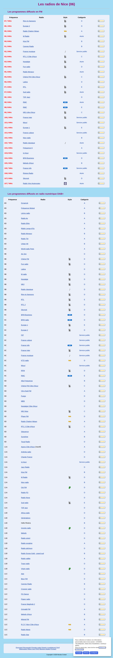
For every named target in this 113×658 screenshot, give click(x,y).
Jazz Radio (25, 467)
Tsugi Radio (25, 442)
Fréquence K (28, 148)
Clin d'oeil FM (26, 391)
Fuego (23, 396)
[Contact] (53, 649)
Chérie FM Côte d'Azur (31, 77)
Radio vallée (25, 558)
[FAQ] (37, 649)
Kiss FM (26, 41)
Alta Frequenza (26, 381)
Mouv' (25, 123)
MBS (23, 401)
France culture (28, 133)
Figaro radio (25, 599)
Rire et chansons (29, 21)
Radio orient (25, 538)
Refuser (86, 652)
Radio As (24, 218)
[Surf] (58, 647)
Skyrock (26, 178)
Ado (22, 574)
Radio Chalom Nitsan (31, 31)
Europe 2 (26, 26)
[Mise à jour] (31, 649)
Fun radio (26, 67)
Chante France (26, 457)
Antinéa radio (26, 452)
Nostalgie (26, 62)
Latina (25, 82)
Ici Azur (26, 153)
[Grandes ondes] (36, 647)
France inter (27, 117)
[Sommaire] (19, 647)
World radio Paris (27, 249)
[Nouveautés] (27, 647)
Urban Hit (24, 244)
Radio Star (25, 635)
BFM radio (25, 320)
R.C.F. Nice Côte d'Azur (30, 624)
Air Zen (23, 254)
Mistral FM (25, 619)
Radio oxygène (26, 543)
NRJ (22, 284)
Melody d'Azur (28, 163)
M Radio (26, 36)
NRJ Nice (24, 411)
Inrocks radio (26, 528)
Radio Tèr (24, 239)
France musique (29, 51)
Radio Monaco (28, 72)
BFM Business (28, 158)
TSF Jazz (26, 97)
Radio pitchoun (26, 548)
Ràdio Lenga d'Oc (28, 228)
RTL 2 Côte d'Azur (30, 57)
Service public (81, 51)
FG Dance (25, 594)
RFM (23, 371)
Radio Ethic (25, 223)
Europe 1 (26, 128)
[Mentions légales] (44, 649)
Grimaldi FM (25, 609)
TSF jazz (24, 508)
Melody (23, 533)
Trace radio (25, 564)
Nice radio (27, 138)
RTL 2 (23, 305)
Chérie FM (25, 259)
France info (27, 168)
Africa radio (25, 513)
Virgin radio (25, 569)
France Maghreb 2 (28, 604)
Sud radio (26, 92)
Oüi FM (24, 487)
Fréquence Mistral (28, 208)
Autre (82, 36)
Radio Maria (25, 630)
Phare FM (25, 416)
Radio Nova (25, 498)
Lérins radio (25, 213)
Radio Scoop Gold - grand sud (32, 553)
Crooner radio (26, 589)
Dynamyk (24, 203)
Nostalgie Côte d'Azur (29, 406)
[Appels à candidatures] (49, 647)
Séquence (25, 432)
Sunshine (24, 437)
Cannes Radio (28, 46)
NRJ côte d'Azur (29, 112)
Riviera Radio (28, 173)
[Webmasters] (23, 649)
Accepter (79, 652)
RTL (24, 87)
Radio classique (29, 143)
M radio (24, 274)
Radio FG (24, 493)
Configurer (94, 652)
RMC (25, 102)
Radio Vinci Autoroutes (31, 183)
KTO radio (25, 360)
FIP (22, 335)
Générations (25, 518)
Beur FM (24, 579)
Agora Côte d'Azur (28, 447)
